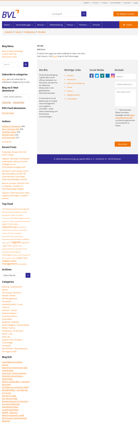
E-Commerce (21, 227)
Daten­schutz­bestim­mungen (125, 116)
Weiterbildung (56, 24)
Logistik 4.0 (25, 242)
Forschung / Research (11, 292)
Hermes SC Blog (9, 395)
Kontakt (127, 3)
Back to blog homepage (12, 51)
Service (40, 24)
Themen (82, 24)
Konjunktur (7, 319)
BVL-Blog (41, 32)
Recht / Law (7, 334)
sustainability (22, 264)
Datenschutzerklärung (76, 83)
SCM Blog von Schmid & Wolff (15, 387)
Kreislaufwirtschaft (8, 239)
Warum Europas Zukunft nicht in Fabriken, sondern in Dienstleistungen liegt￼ (15, 186)
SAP (29, 255)
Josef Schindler (8, 137)
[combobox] (16, 275)
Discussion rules (9, 56)
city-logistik (19, 215)
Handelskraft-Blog (10, 407)
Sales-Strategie (22, 255)
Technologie (7, 342)
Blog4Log (6, 421)
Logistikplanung (7, 252)
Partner (96, 3)
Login (136, 3)
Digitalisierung (9, 226)
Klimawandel (6, 236)
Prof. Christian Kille (10, 129)
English (86, 3)
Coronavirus (6, 218)
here (55, 56)
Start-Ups (6, 336)
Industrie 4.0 (16, 230)
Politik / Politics (8, 328)
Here (4, 79)
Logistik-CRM (6, 246)
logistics (8, 243)
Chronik (96, 24)
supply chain (22, 258)
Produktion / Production (12, 331)
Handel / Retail (8, 295)
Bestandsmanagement (22, 209)
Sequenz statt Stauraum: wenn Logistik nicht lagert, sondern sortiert (16, 195)
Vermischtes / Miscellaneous (15, 348)
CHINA (13, 215)
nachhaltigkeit (7, 255)
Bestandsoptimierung (9, 212)
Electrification (6, 230)
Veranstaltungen (23, 24)
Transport (6, 345)
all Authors (7, 141)
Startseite (8, 32)
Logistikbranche (17, 246)
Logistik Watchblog (10, 409)
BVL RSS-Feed (8, 113)
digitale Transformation (10, 224)
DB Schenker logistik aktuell (14, 418)
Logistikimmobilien (8, 249)
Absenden (122, 144)
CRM (11, 218)
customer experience (15, 221)
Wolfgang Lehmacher (11, 126)
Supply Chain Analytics (12, 339)
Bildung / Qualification (12, 286)
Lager (3, 243)
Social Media (115, 3)
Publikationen (29, 32)
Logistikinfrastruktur (21, 249)
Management (16, 252)
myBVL (128, 24)
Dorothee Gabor (9, 132)
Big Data (19, 212)
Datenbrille (26, 221)
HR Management (9, 298)
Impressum (71, 79)
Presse (104, 3)
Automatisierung (8, 209)
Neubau (14, 255)
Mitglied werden (126, 14)
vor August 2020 (9, 351)
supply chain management (9, 262)
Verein (7, 24)
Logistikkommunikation (12, 362)
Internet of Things (7, 233)
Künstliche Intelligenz (22, 239)
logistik (16, 242)
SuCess (5, 365)
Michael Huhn (8, 134)
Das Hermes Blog (9, 398)
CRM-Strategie (18, 218)
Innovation (23, 230)
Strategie (8, 258)
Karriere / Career (9, 310)
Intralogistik (18, 233)
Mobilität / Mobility (10, 322)
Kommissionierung (17, 236)
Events (5, 289)
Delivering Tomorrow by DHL (15, 367)
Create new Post (9, 54)
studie (14, 258)
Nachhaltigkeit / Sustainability (15, 325)
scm (3, 258)
